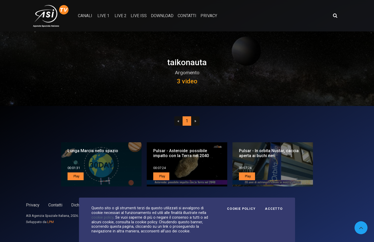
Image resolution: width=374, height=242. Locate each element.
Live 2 (120, 15)
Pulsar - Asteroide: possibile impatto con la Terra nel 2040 (181, 153)
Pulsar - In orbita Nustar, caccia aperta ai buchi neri (269, 153)
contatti (187, 15)
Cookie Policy (241, 208)
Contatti (55, 205)
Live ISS (139, 15)
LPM (50, 222)
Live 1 (103, 15)
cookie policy (102, 217)
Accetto (274, 208)
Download (162, 15)
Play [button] (76, 176)
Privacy (32, 205)
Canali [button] (85, 15)
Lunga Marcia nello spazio (93, 150)
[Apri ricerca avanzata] (335, 15)
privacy (209, 15)
